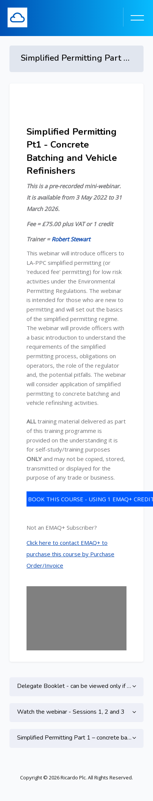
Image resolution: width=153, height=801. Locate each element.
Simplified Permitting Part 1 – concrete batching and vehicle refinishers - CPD (76, 737)
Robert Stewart (71, 239)
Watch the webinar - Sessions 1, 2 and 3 (71, 712)
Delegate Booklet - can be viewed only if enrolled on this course (76, 686)
